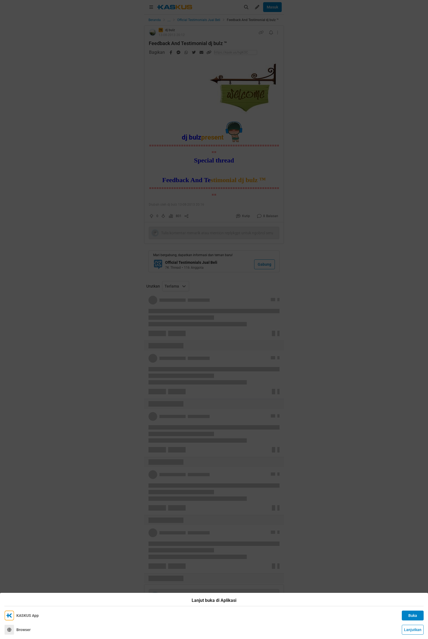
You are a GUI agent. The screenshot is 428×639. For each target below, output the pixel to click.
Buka (412, 615)
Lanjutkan (412, 630)
